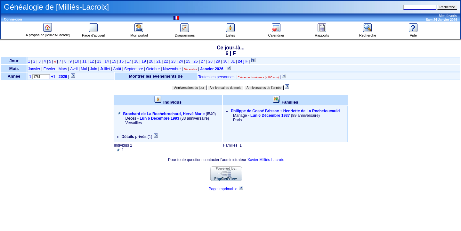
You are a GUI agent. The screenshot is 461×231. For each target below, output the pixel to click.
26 (195, 61)
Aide (413, 33)
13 (99, 61)
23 (173, 61)
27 (203, 61)
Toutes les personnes (216, 77)
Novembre (172, 69)
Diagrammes (185, 33)
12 (92, 61)
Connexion (13, 19)
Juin (93, 69)
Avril (73, 69)
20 (151, 61)
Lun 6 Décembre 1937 (270, 115)
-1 (29, 76)
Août (117, 69)
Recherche (367, 33)
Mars (63, 69)
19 (144, 61)
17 (129, 61)
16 (121, 61)
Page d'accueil (93, 33)
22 (166, 61)
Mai (84, 69)
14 (106, 61)
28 (210, 61)
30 (225, 61)
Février (49, 69)
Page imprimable (222, 189)
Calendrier (276, 33)
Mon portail (139, 33)
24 (181, 61)
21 (159, 61)
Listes (230, 33)
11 (84, 61)
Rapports (322, 33)
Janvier (34, 69)
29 (218, 61)
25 (188, 61)
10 (77, 61)
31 (232, 61)
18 (136, 61)
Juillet (105, 69)
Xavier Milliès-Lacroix (265, 160)
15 (114, 61)
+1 (53, 76)
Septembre (133, 69)
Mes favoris (448, 16)
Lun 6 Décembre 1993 (159, 118)
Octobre (153, 69)
